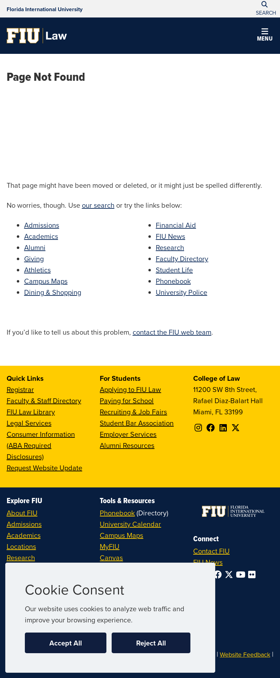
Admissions (41, 225)
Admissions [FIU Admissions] (24, 524)
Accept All (65, 643)
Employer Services (128, 434)
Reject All (151, 643)
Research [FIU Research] (21, 557)
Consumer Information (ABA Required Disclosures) (41, 445)
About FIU (22, 513)
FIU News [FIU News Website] (208, 562)
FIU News (170, 236)
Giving (34, 259)
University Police (181, 292)
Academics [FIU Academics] (24, 535)
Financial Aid (176, 225)
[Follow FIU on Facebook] (219, 574)
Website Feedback (245, 654)
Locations (21, 546)
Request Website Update (44, 468)
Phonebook (173, 281)
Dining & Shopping (52, 292)
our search (98, 205)
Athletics (37, 270)
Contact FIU (211, 551)
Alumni (35, 247)
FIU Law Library (31, 412)
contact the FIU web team (172, 332)
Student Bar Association (137, 423)
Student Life (174, 270)
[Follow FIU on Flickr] (253, 574)
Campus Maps (46, 281)
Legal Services (29, 423)
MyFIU (109, 546)
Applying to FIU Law (130, 389)
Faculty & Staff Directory (44, 400)
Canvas (111, 557)
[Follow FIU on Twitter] (230, 574)
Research (170, 247)
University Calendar (130, 524)
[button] (264, 35)
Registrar (20, 389)
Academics (41, 236)
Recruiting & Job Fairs (133, 412)
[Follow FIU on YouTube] (242, 574)
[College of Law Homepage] (37, 35)
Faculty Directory (182, 259)
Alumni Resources (127, 445)
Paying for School (127, 400)
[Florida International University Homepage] (45, 8)
